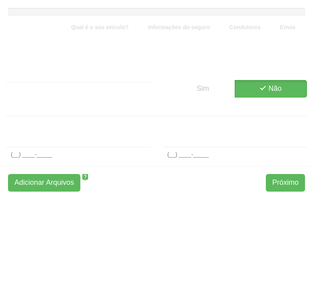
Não (271, 88)
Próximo (285, 182)
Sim (198, 88)
